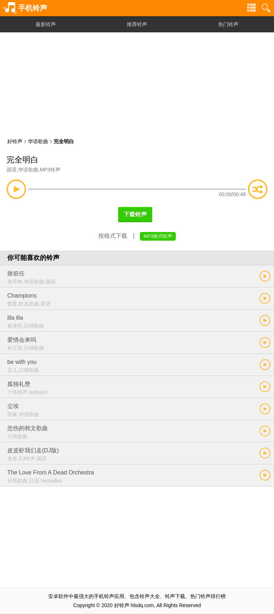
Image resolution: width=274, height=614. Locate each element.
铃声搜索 (266, 8)
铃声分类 (251, 8)
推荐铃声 (137, 24)
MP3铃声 (50, 170)
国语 (12, 170)
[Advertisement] (137, 83)
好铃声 (14, 141)
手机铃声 (32, 8)
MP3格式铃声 (158, 236)
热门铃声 (228, 24)
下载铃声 (135, 214)
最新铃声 (46, 24)
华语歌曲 (38, 141)
